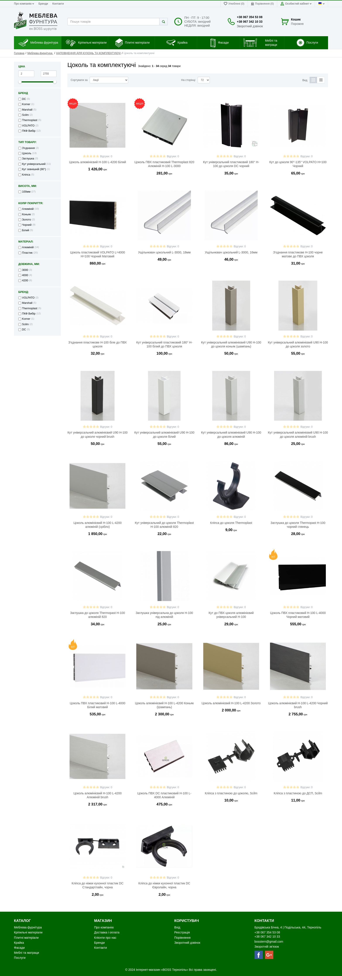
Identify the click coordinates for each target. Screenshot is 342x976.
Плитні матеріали (26, 937)
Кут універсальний (34, 164)
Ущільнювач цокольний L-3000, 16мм (231, 252)
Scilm (25, 114)
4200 (25, 280)
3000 (25, 270)
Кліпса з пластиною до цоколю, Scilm (231, 793)
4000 (25, 275)
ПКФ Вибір (28, 130)
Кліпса (26, 174)
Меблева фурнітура (40, 53)
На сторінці (188, 80)
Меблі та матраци (26, 952)
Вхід (177, 927)
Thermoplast (29, 120)
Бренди (43, 3)
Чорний (26, 224)
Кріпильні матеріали (28, 932)
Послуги (20, 957)
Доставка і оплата (107, 932)
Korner (26, 104)
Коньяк (26, 214)
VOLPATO (28, 125)
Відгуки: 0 (106, 156)
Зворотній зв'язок (267, 946)
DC (24, 99)
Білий (25, 230)
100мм (26, 191)
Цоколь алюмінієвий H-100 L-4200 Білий (97, 162)
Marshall (27, 109)
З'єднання (28, 148)
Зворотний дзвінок (250, 26)
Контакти (58, 3)
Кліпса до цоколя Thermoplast (231, 523)
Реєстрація (182, 932)
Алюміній (28, 208)
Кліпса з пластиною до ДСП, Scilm (298, 793)
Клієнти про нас (105, 937)
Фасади (19, 947)
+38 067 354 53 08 (249, 17)
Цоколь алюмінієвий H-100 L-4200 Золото (231, 703)
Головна (19, 53)
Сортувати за (79, 80)
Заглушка (28, 158)
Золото (26, 219)
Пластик (27, 252)
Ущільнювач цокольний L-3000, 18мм (164, 252)
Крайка (19, 942)
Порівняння (182, 937)
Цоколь (26, 153)
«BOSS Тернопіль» (175, 969)
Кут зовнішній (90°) (34, 169)
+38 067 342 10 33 (249, 21)
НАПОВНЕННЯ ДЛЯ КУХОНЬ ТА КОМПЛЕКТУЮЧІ (88, 53)
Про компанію (24, 3)
